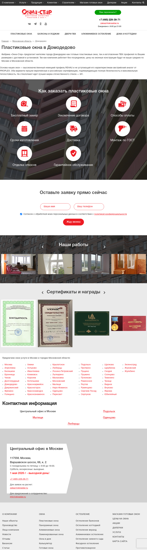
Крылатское (58, 365)
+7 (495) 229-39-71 (109, 20)
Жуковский (130, 368)
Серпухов (86, 394)
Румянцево (86, 388)
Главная (5, 41)
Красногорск (33, 388)
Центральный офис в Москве (38, 411)
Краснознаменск (35, 394)
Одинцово (57, 391)
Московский (58, 381)
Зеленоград (131, 365)
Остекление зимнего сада (89, 538)
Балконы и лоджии (48, 34)
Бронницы (10, 375)
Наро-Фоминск (59, 388)
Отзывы (6, 538)
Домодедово (11, 384)
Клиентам (52, 3)
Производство (9, 525)
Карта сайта (120, 541)
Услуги (22, 3)
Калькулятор (45, 543)
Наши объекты (10, 520)
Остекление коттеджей (88, 525)
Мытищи (56, 384)
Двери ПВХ (70, 34)
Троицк (108, 381)
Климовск (32, 375)
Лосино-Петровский (62, 371)
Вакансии (7, 543)
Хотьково (32, 368)
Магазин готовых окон (91, 3)
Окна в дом (45, 538)
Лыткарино (58, 375)
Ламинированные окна (51, 534)
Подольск (86, 365)
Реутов (84, 384)
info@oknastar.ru (18, 497)
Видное (108, 384)
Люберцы (57, 368)
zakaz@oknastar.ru (109, 23)
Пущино (85, 371)
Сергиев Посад (88, 391)
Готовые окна (46, 548)
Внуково (109, 388)
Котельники (33, 381)
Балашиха (10, 371)
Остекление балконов (87, 520)
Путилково (86, 378)
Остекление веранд (86, 529)
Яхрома (108, 391)
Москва (8, 365)
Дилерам (111, 3)
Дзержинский (11, 388)
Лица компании (10, 529)
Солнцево (109, 375)
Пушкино (85, 375)
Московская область (21, 41)
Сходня (108, 371)
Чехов (8, 378)
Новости (6, 534)
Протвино (86, 368)
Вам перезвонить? (107, 12)
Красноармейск (35, 384)
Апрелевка (10, 368)
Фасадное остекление (87, 543)
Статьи (6, 548)
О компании (8, 3)
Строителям (68, 3)
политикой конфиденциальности (110, 214)
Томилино (109, 378)
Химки (30, 365)
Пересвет (57, 394)
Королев (31, 378)
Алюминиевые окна (49, 529)
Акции (124, 3)
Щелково (109, 365)
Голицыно (9, 394)
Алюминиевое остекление (96, 34)
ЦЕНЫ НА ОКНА (121, 518)
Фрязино (9, 391)
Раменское (86, 381)
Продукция (36, 3)
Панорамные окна (48, 525)
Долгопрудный (12, 381)
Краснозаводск (35, 391)
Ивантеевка (33, 371)
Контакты (136, 3)
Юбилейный (111, 394)
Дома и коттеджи (126, 34)
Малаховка (58, 378)
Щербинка (110, 368)
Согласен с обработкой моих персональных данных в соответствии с (73, 214)
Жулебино (130, 371)
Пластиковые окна (21, 34)
